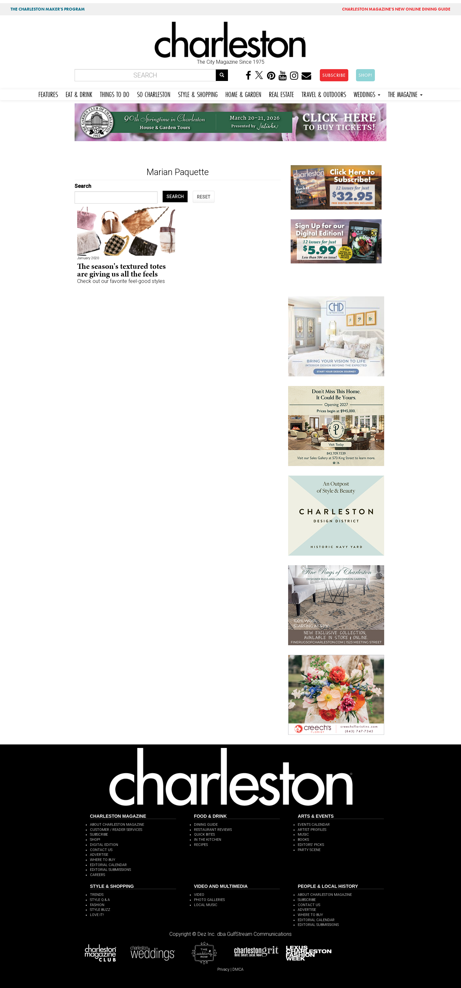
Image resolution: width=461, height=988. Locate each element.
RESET (203, 196)
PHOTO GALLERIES (209, 900)
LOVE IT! (97, 915)
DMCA (238, 969)
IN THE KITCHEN (207, 840)
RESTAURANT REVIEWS (213, 830)
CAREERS (97, 875)
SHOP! (365, 75)
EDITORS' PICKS (311, 845)
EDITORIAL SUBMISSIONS (110, 870)
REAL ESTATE (281, 94)
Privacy (223, 969)
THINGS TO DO (114, 94)
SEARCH (175, 196)
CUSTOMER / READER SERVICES (116, 830)
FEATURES (48, 94)
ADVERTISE (99, 855)
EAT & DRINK (79, 94)
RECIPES (201, 845)
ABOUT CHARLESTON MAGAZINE (117, 825)
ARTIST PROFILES (312, 830)
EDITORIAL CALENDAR (108, 865)
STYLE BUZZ (100, 910)
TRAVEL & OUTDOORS (324, 94)
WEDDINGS (367, 94)
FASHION (97, 905)
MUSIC (303, 834)
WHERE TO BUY (102, 860)
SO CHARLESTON (153, 94)
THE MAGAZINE (405, 94)
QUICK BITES (204, 834)
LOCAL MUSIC (205, 905)
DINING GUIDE (206, 825)
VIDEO (199, 895)
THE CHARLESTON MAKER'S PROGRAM (48, 9)
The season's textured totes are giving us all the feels (121, 270)
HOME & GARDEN (243, 94)
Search (83, 186)
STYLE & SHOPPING (198, 94)
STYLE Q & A (100, 900)
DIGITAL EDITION (104, 845)
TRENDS (96, 895)
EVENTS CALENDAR (314, 825)
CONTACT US (101, 850)
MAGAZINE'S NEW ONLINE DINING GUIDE (396, 9)
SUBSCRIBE (334, 75)
